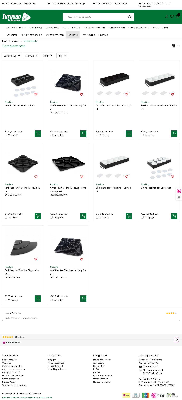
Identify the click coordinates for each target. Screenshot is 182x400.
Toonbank (72, 34)
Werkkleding (88, 34)
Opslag (155, 27)
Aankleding (36, 27)
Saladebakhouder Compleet (19, 105)
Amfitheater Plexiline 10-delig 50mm (22, 189)
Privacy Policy (8, 382)
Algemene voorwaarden (13, 369)
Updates (103, 34)
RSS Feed (49, 397)
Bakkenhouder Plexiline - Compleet (113, 107)
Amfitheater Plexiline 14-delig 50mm (68, 107)
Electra (76, 27)
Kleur (47, 55)
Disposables (52, 27)
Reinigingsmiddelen (31, 34)
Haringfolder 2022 (11, 372)
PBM (165, 27)
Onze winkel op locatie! (13, 375)
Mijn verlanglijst (55, 366)
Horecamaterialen (138, 27)
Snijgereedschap (55, 34)
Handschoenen (116, 27)
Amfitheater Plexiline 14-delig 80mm (68, 272)
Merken (31, 55)
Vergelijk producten (57, 369)
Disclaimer (23, 397)
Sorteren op (12, 55)
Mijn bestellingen (56, 362)
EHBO (65, 27)
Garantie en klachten (12, 366)
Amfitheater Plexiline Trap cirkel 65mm (22, 272)
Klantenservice (9, 359)
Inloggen (52, 359)
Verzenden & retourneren (14, 385)
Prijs (62, 55)
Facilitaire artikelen (94, 27)
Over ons (6, 362)
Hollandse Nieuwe (16, 27)
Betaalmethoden (10, 378)
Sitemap (42, 397)
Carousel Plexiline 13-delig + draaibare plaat (68, 189)
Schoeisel (12, 34)
